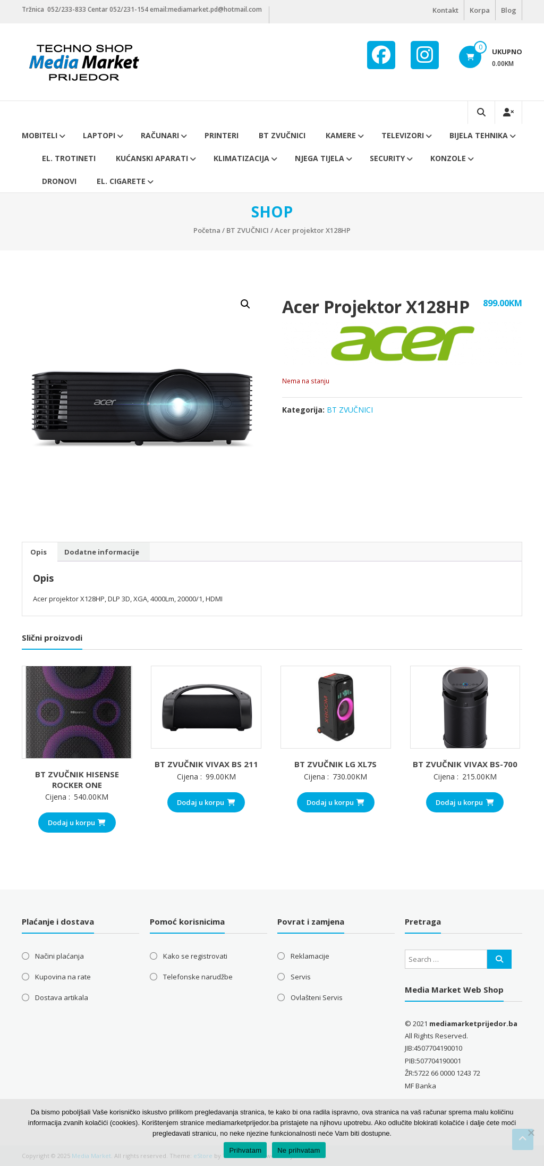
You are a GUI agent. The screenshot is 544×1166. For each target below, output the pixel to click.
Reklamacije (310, 956)
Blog (508, 10)
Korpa (480, 10)
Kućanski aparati (152, 158)
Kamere (341, 135)
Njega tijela (319, 158)
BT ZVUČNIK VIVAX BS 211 (206, 764)
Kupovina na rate (63, 977)
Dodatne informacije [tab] (101, 552)
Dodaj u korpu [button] (77, 822)
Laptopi (99, 135)
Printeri (222, 135)
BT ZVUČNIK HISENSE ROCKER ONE (77, 779)
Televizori (402, 135)
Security (387, 158)
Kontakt (445, 10)
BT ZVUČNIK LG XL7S (335, 764)
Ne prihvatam (298, 1150)
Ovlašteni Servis (317, 997)
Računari (160, 135)
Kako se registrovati (195, 956)
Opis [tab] (38, 552)
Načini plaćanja (59, 956)
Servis (301, 977)
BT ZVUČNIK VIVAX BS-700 (465, 764)
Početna (206, 230)
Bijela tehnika (478, 135)
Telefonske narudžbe (198, 977)
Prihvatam (245, 1150)
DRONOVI (59, 181)
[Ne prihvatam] (530, 1132)
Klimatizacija (241, 158)
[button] (245, 304)
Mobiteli (39, 135)
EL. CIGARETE (121, 181)
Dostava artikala (61, 997)
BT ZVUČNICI (282, 135)
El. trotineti (69, 158)
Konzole (448, 158)
